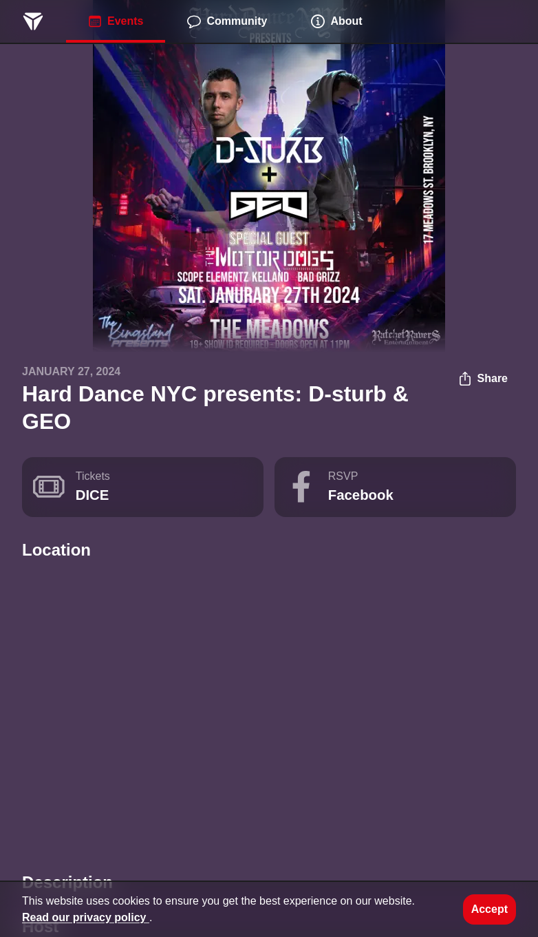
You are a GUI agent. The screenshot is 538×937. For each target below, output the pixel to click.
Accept (489, 909)
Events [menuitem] (115, 21)
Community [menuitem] (227, 21)
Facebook (361, 495)
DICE (92, 495)
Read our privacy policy (85, 917)
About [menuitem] (336, 21)
